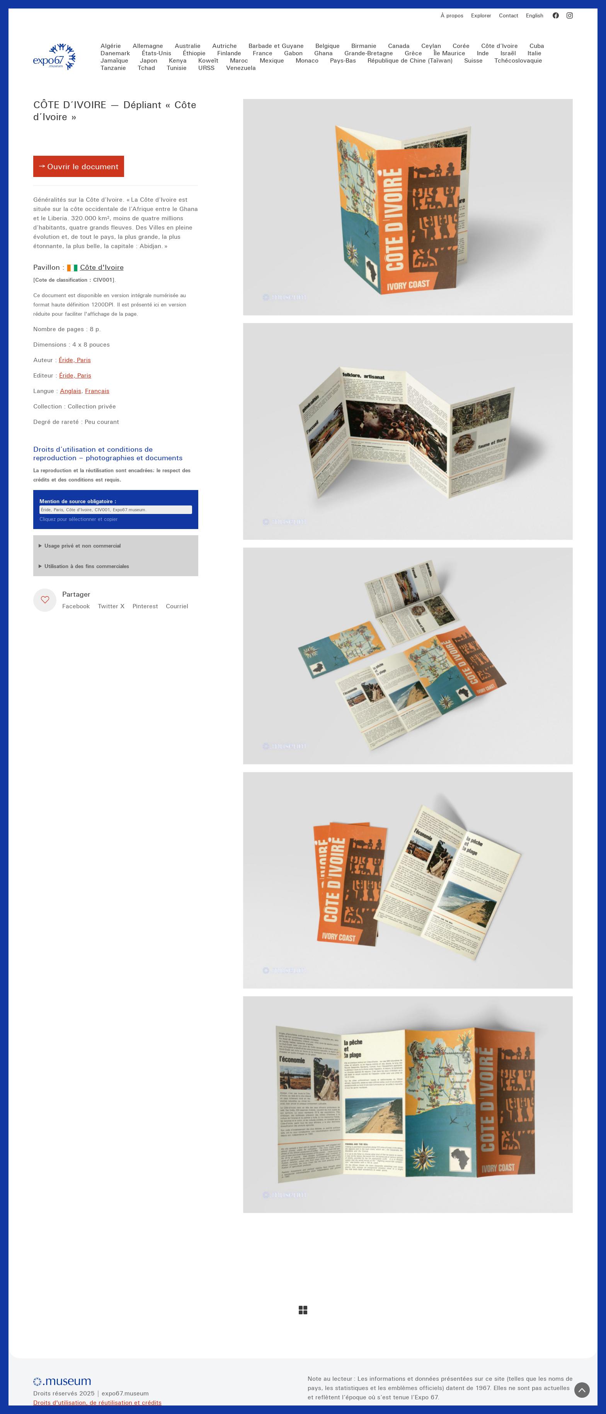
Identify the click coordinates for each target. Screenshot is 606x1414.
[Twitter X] (111, 606)
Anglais (70, 391)
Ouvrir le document (83, 167)
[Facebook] (556, 15)
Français (97, 391)
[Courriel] (177, 606)
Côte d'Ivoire (102, 267)
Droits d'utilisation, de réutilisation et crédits (97, 1402)
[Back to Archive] (303, 1310)
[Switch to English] (534, 15)
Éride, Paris (75, 360)
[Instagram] (570, 15)
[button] (44, 600)
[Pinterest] (145, 606)
